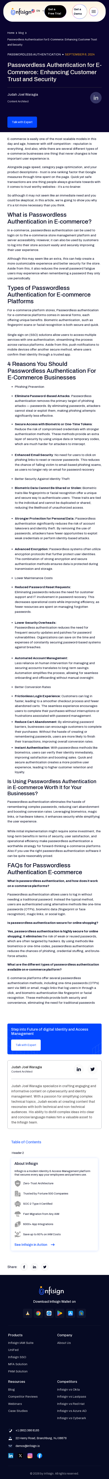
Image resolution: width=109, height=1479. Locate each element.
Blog (11, 1389)
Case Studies (18, 1411)
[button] (36, 11)
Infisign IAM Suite (20, 1343)
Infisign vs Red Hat (71, 1404)
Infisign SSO (17, 1357)
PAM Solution (18, 1371)
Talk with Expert (22, 122)
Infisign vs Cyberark (71, 1418)
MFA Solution (17, 1364)
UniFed (13, 1350)
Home (10, 33)
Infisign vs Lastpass (71, 1396)
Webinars (15, 1404)
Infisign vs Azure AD (72, 1411)
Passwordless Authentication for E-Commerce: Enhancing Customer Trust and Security (52, 42)
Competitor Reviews (23, 1396)
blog (21, 33)
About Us (64, 1343)
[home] (21, 11)
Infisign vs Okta (68, 1389)
